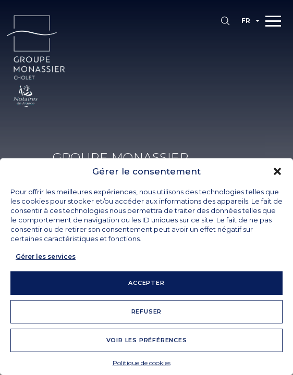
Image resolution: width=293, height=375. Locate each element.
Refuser (146, 311)
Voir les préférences (146, 340)
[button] (277, 171)
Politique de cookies (141, 363)
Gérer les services (46, 256)
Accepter (146, 282)
